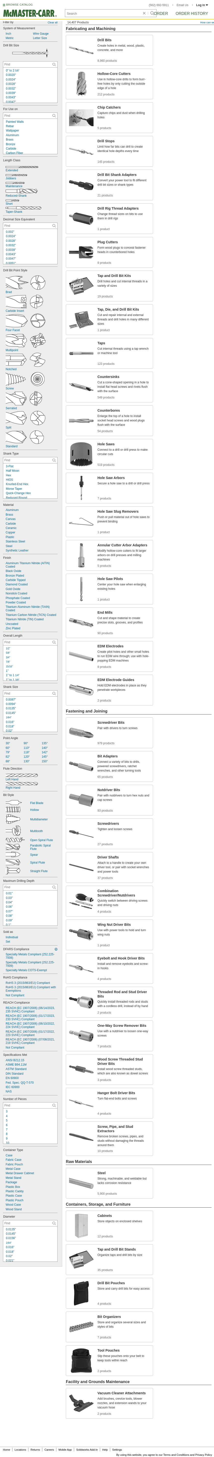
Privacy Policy (203, 1454)
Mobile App (65, 1449)
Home (6, 1449)
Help (105, 1449)
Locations (20, 1449)
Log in (202, 5)
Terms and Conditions (176, 1454)
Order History (192, 13)
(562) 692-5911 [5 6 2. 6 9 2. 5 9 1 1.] (159, 5)
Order (161, 13)
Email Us (182, 5)
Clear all (53, 22)
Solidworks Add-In (87, 1449)
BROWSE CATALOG (19, 4)
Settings (117, 1449)
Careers (49, 1449)
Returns (35, 1449)
